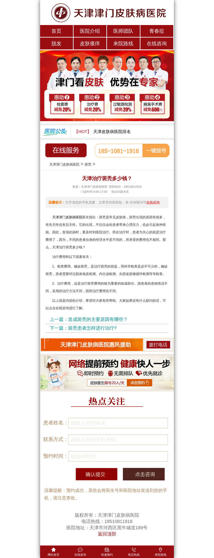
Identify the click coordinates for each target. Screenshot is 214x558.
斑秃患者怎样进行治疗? (92, 328)
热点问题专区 (120, 191)
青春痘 (156, 31)
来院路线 (123, 43)
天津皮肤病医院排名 (112, 131)
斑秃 (88, 164)
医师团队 (123, 31)
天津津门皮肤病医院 (64, 164)
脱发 (56, 43)
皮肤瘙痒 (90, 43)
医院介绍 (90, 31)
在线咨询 (157, 43)
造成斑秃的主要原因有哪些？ (98, 319)
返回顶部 (107, 534)
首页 (56, 31)
